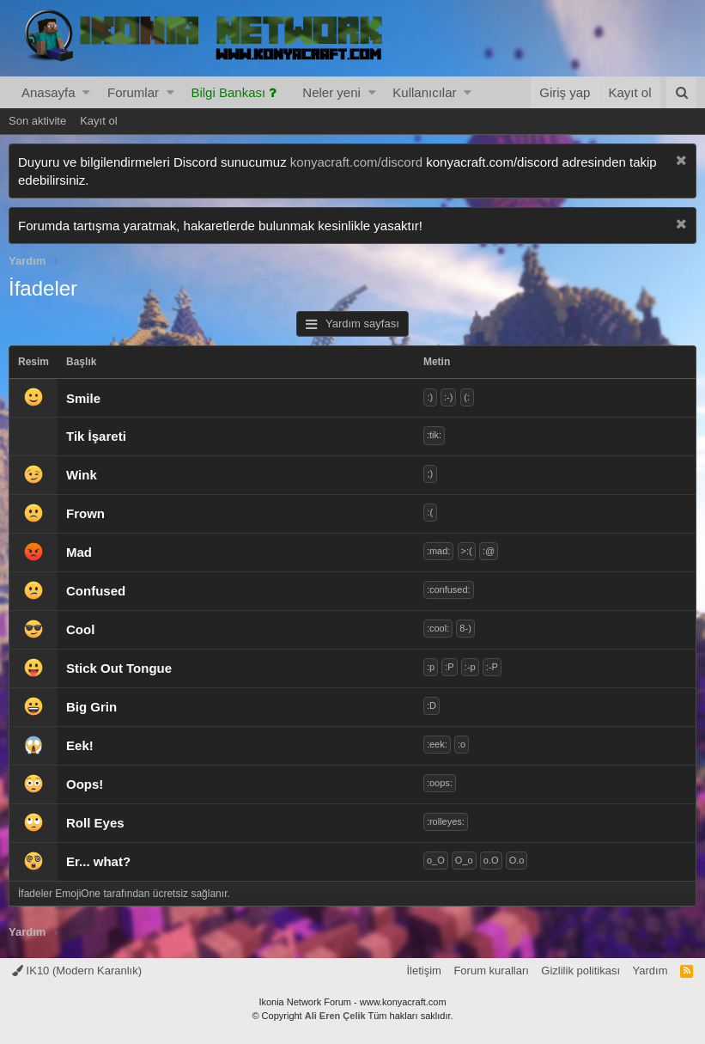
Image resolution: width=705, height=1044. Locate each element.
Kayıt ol (98, 120)
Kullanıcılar (424, 92)
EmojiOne (77, 894)
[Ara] (681, 92)
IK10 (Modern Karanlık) (77, 970)
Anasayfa (48, 92)
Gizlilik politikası (580, 970)
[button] (86, 92)
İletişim (423, 970)
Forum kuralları (490, 970)
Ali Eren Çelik (335, 1015)
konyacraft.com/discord (356, 162)
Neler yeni (331, 92)
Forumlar (133, 92)
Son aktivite (37, 120)
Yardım (650, 970)
